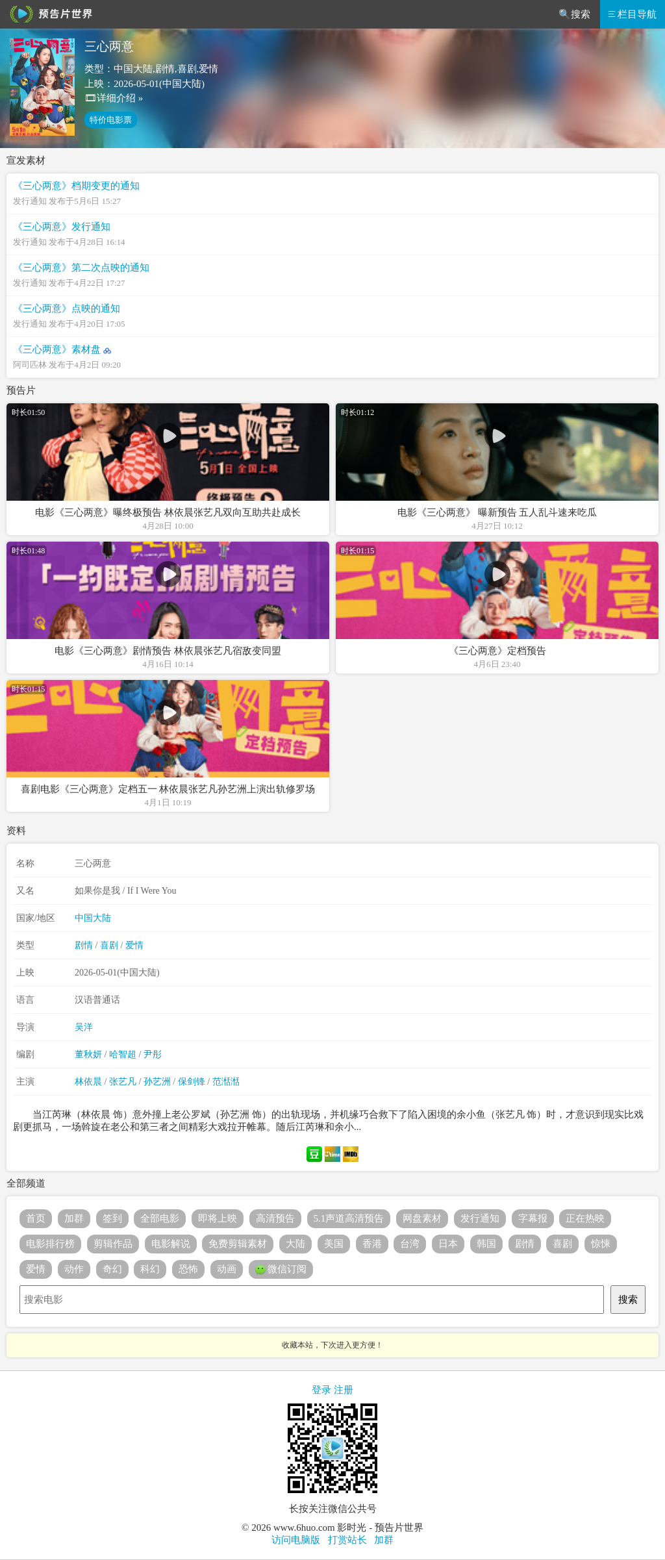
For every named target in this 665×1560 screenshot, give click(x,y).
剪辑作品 (113, 1244)
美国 (334, 1244)
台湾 (410, 1244)
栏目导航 (633, 14)
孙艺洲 (157, 1082)
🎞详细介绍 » (113, 98)
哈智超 (122, 1054)
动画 (226, 1269)
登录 (321, 1390)
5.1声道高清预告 (349, 1218)
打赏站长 (347, 1540)
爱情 (134, 945)
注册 (343, 1390)
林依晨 (88, 1082)
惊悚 (600, 1244)
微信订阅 (281, 1270)
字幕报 (532, 1218)
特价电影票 (111, 120)
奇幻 (112, 1269)
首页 (35, 1218)
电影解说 (170, 1244)
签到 (112, 1218)
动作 (74, 1269)
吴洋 (84, 1027)
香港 (372, 1244)
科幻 (150, 1269)
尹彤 (153, 1054)
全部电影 (159, 1218)
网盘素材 (422, 1218)
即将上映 (217, 1218)
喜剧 (109, 945)
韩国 (486, 1244)
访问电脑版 (295, 1540)
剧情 (84, 945)
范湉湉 (226, 1082)
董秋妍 (88, 1054)
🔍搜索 (574, 14)
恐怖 (188, 1269)
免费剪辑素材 (237, 1244)
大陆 (295, 1244)
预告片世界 (48, 14)
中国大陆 (93, 918)
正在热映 (585, 1218)
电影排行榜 (50, 1244)
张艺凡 (122, 1082)
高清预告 (275, 1218)
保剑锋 (191, 1082)
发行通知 (479, 1218)
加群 (74, 1218)
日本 (448, 1244)
